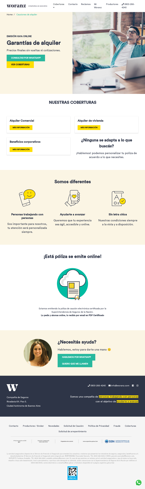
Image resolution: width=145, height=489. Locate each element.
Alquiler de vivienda (90, 120)
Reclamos (86, 4)
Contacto (73, 4)
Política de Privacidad (98, 426)
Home (10, 15)
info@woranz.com (118, 386)
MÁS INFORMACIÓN (21, 127)
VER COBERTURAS (20, 65)
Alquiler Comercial (22, 120)
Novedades (53, 426)
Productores (112, 4)
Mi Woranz (98, 6)
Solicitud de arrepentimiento (73, 432)
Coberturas (130, 426)
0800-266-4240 (128, 6)
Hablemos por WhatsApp (76, 357)
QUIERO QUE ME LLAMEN (75, 364)
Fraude (117, 426)
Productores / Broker (33, 426)
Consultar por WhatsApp (26, 58)
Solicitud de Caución (74, 426)
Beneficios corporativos (25, 141)
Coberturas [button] (58, 5)
